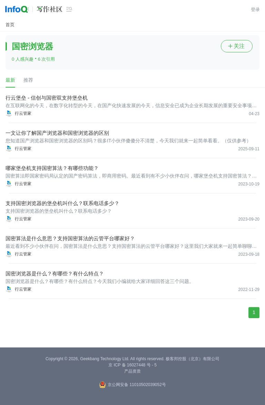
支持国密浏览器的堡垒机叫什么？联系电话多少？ (62, 203)
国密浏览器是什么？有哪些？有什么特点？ (55, 273)
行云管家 (23, 113)
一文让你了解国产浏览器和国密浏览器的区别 (57, 133)
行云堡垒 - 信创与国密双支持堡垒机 (47, 98)
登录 (255, 9)
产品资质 (132, 371)
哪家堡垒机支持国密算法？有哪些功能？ (52, 168)
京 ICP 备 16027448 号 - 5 (132, 365)
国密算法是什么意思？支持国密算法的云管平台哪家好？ (70, 238)
